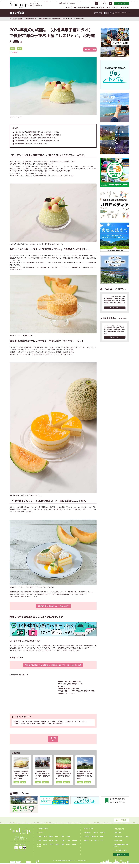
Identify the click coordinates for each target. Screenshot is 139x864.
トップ (69, 9)
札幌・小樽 (41, 727)
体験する (95, 837)
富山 (63, 845)
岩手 (51, 837)
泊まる (87, 837)
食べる (96, 833)
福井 (74, 845)
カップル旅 (52, 725)
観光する (88, 833)
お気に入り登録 (90, 52)
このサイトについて (121, 851)
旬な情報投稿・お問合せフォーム (120, 846)
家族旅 (44, 725)
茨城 (39, 841)
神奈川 (75, 841)
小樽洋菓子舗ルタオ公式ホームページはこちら (53, 609)
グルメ (78, 725)
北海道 (20, 22)
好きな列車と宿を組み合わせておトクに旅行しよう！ (31, 147)
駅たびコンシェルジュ (92, 841)
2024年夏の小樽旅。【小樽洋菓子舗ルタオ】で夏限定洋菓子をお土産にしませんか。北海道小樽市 (54, 22)
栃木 (45, 841)
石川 (68, 845)
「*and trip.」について (67, 5)
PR (102, 841)
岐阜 (39, 847)
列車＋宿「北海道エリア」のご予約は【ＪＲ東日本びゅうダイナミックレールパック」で (53, 668)
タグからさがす (112, 9)
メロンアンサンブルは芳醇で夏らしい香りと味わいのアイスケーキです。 (37, 135)
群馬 (51, 841)
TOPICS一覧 (118, 841)
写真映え (61, 725)
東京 (68, 841)
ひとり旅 (29, 725)
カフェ (85, 725)
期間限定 (17, 725)
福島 (68, 837)
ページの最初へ (121, 821)
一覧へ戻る (53, 741)
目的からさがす (97, 9)
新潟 (39, 845)
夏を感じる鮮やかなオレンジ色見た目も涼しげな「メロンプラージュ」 (36, 141)
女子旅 (37, 725)
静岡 (57, 845)
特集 (102, 837)
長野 (45, 845)
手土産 (23, 727)
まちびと (122, 5)
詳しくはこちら (114, 311)
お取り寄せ (31, 727)
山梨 (51, 845)
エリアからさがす (80, 9)
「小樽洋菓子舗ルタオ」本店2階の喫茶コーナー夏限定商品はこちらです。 (37, 144)
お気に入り (125, 9)
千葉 (63, 841)
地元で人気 (69, 725)
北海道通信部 (58, 727)
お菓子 (16, 727)
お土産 (103, 833)
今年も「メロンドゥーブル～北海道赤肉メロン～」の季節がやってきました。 (38, 138)
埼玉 (57, 841)
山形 (57, 837)
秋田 (45, 837)
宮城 (63, 837)
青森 (39, 837)
